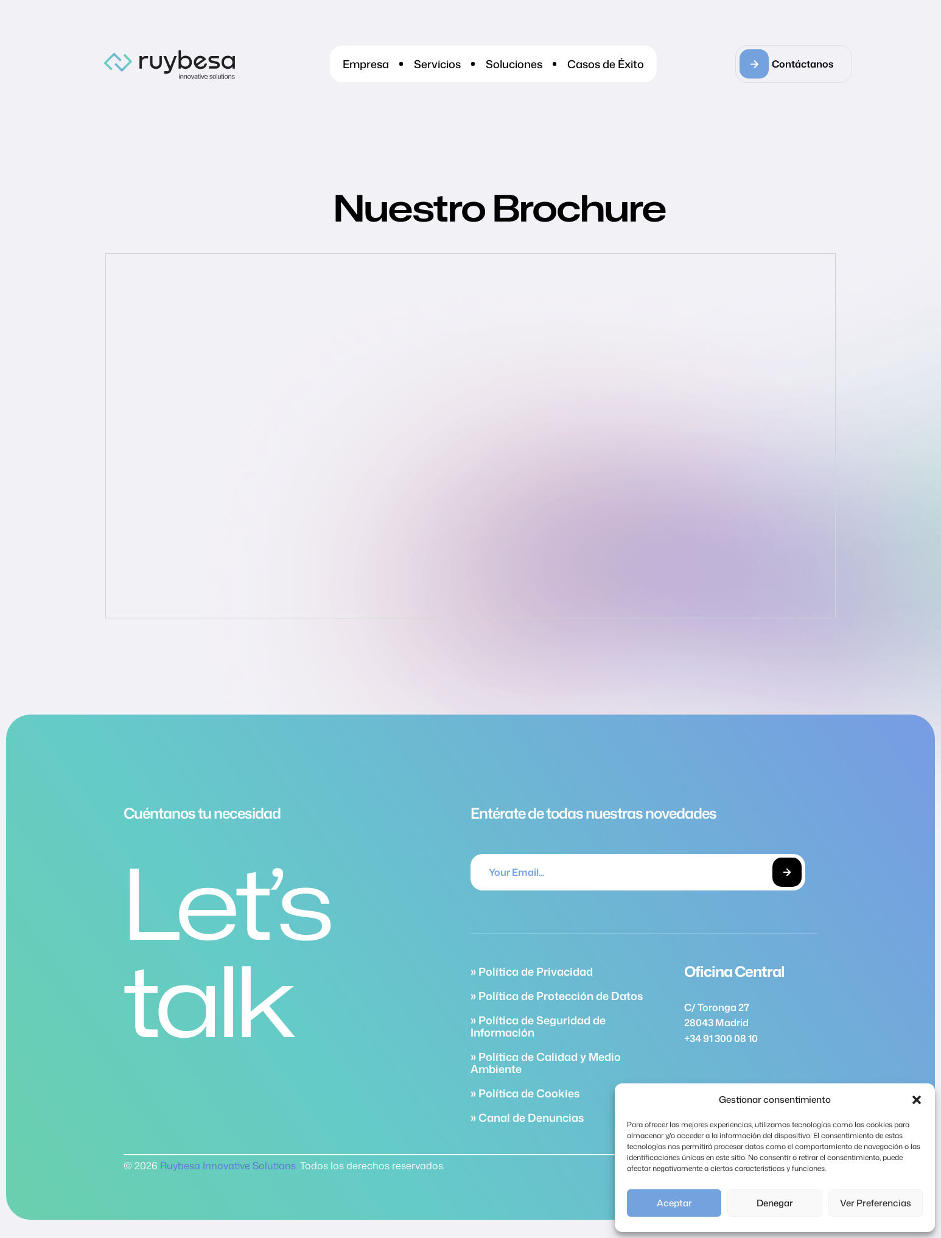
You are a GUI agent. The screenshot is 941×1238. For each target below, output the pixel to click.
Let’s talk (227, 951)
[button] (917, 1100)
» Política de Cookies (524, 1093)
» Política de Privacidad (531, 971)
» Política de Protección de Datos (556, 996)
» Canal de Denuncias (527, 1117)
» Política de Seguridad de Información (538, 1026)
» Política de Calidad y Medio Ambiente (545, 1063)
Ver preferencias (875, 1203)
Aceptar (674, 1203)
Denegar (775, 1203)
